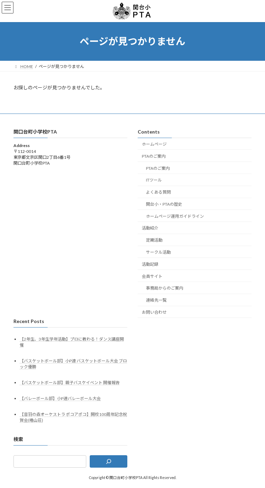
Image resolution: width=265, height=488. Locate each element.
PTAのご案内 (154, 156)
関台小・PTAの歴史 (164, 204)
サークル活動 (158, 252)
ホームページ (154, 144)
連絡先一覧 (156, 300)
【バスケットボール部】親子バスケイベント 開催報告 (70, 382)
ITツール (154, 180)
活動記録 (150, 264)
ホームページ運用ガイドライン (175, 215)
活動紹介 (150, 228)
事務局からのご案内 (164, 288)
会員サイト (152, 276)
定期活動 (154, 240)
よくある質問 (158, 192)
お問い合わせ (154, 312)
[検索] (108, 461)
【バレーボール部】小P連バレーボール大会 (60, 398)
